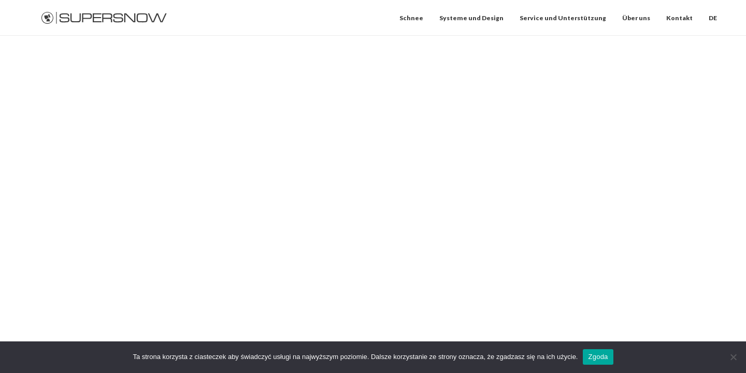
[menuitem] (415, 18)
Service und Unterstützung (563, 18)
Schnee (411, 18)
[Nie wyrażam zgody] (733, 357)
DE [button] (713, 18)
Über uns (636, 18)
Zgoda (598, 357)
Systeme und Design (471, 18)
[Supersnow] (104, 18)
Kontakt (679, 18)
